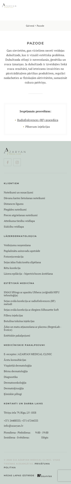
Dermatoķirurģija (14, 388)
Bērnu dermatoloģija (16, 371)
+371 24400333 (12, 420)
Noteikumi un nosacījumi (18, 192)
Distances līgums (13, 204)
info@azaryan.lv (13, 425)
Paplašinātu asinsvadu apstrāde (22, 251)
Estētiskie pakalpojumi (17, 335)
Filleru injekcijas (13, 315)
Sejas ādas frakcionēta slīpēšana (22, 262)
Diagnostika (11, 377)
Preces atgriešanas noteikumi (20, 215)
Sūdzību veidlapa (14, 226)
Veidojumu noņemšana (17, 245)
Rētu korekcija (12, 268)
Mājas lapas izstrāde (19, 475)
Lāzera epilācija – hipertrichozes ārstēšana (28, 273)
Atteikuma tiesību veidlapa (19, 221)
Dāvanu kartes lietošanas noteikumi (24, 198)
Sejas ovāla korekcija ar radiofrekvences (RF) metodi (29, 302)
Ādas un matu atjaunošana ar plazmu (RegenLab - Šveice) (32, 328)
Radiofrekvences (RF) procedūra (37, 120)
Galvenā (30, 25)
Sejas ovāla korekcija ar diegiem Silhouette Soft (31, 309)
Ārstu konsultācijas (15, 360)
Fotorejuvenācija (13, 256)
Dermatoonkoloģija (15, 382)
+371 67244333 (30, 420)
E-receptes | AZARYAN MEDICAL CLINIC (28, 354)
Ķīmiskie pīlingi (13, 394)
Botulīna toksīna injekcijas (19, 321)
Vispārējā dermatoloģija (18, 365)
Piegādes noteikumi (15, 209)
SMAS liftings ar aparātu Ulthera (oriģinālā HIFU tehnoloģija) (31, 294)
